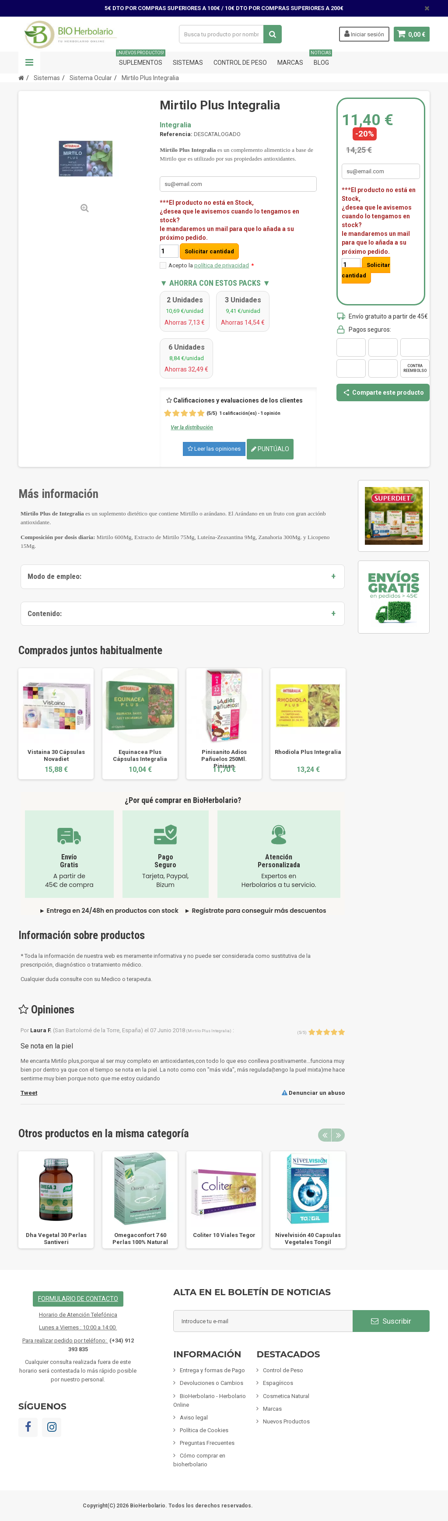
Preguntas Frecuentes (207, 1443)
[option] (56, 723)
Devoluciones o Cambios (211, 1383)
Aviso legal (194, 1417)
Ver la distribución (192, 427)
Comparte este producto (383, 392)
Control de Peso (240, 62)
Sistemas (188, 62)
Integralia (175, 125)
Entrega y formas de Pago (212, 1370)
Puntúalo (270, 448)
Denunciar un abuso (313, 1093)
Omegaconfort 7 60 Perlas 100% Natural (140, 1238)
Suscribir (391, 1321)
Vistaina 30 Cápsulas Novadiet (56, 755)
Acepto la (211, 265)
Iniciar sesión (364, 34)
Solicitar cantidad (209, 251)
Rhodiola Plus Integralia (308, 752)
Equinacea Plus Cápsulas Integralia (140, 755)
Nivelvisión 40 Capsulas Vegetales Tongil (308, 1238)
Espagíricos (278, 1383)
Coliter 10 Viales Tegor (224, 1235)
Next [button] (338, 1135)
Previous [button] (324, 1135)
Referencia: (176, 134)
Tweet (29, 1093)
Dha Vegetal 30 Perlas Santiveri (56, 1238)
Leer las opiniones (214, 448)
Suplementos (140, 59)
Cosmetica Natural (286, 1396)
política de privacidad (221, 265)
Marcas (290, 62)
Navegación (29, 63)
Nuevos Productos (286, 1421)
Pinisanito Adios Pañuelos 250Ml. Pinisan (224, 759)
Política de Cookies (204, 1430)
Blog (321, 59)
